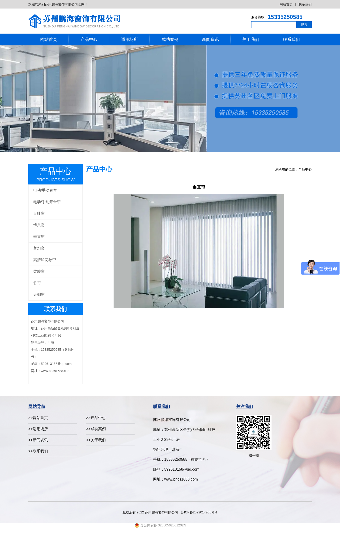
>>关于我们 (96, 440)
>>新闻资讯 (38, 440)
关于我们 (250, 39)
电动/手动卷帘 (45, 190)
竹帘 (37, 283)
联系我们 (305, 4)
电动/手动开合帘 (47, 202)
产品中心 (89, 39)
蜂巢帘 (39, 225)
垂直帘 (39, 237)
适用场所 (129, 39)
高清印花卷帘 (44, 260)
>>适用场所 (38, 429)
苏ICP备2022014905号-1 (199, 512)
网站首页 (286, 4)
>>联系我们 (38, 451)
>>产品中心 (96, 418)
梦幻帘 (39, 248)
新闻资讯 (210, 39)
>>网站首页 (38, 418)
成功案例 (170, 39)
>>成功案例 (96, 429)
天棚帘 (39, 295)
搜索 (304, 24)
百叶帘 (39, 213)
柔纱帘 (39, 271)
